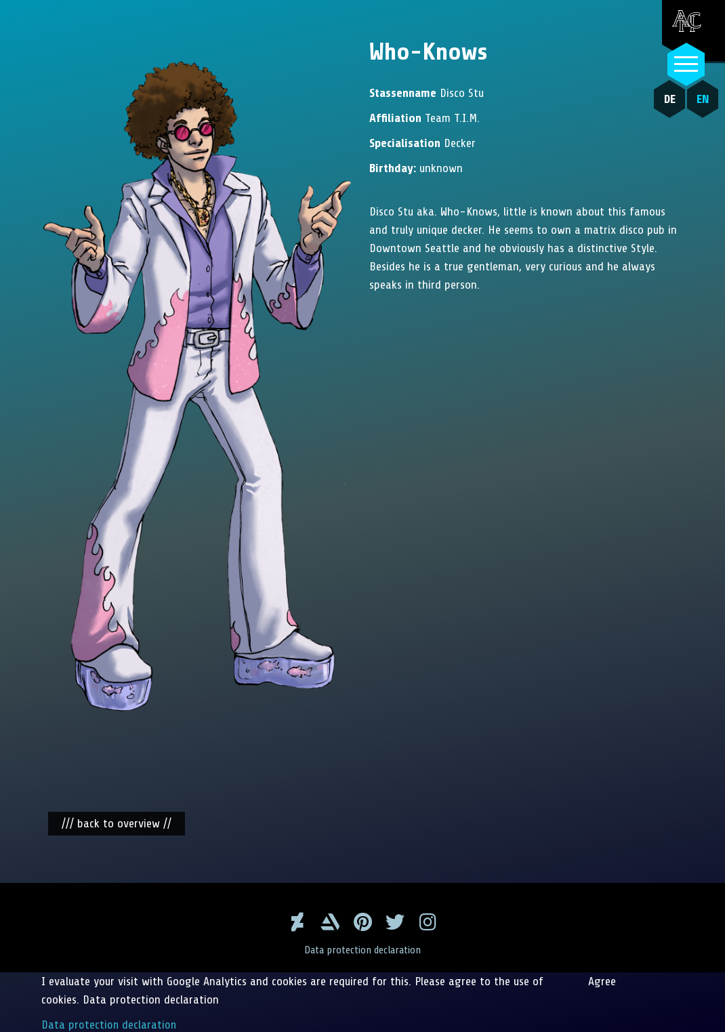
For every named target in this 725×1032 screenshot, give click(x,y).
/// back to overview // (116, 822)
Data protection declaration (362, 949)
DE (668, 99)
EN (701, 99)
